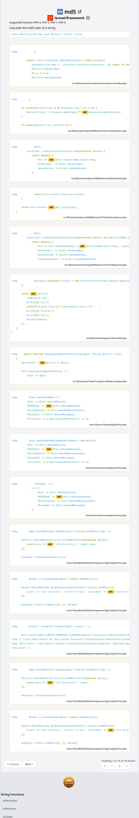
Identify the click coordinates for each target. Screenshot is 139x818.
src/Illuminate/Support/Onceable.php (106, 338)
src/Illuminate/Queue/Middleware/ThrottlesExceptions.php (95, 217)
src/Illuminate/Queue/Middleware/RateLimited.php (99, 178)
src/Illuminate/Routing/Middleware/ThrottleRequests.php (96, 264)
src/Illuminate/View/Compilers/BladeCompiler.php (99, 381)
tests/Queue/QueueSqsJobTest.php (108, 424)
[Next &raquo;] (126, 766)
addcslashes (10, 800)
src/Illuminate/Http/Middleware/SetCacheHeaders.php (97, 130)
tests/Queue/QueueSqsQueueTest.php (106, 467)
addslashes (9, 808)
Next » (29, 764)
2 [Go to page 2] (119, 766)
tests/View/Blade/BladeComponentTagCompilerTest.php (97, 562)
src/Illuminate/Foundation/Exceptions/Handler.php (99, 83)
